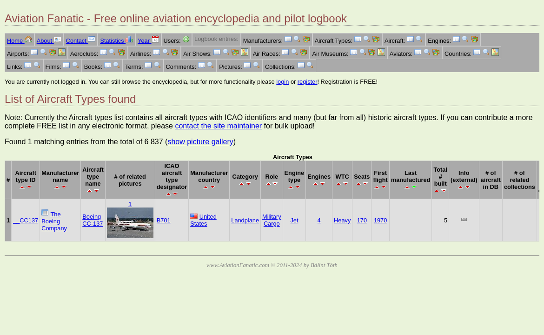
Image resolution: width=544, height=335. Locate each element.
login (282, 81)
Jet (294, 220)
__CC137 (25, 220)
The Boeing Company (54, 221)
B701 (164, 220)
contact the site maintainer (218, 126)
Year (148, 40)
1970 (380, 220)
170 (362, 220)
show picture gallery (200, 142)
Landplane (245, 220)
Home (19, 40)
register (308, 81)
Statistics (116, 40)
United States (203, 220)
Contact (81, 40)
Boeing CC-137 (92, 220)
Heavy (342, 220)
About (49, 40)
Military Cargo (271, 220)
